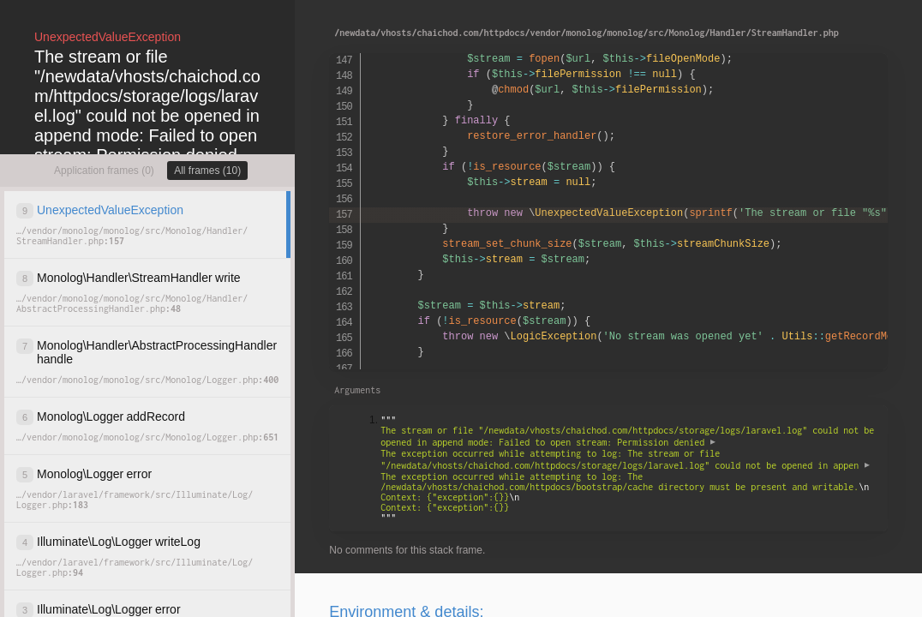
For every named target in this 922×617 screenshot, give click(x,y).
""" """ (629, 469)
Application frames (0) (104, 171)
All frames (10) (207, 171)
